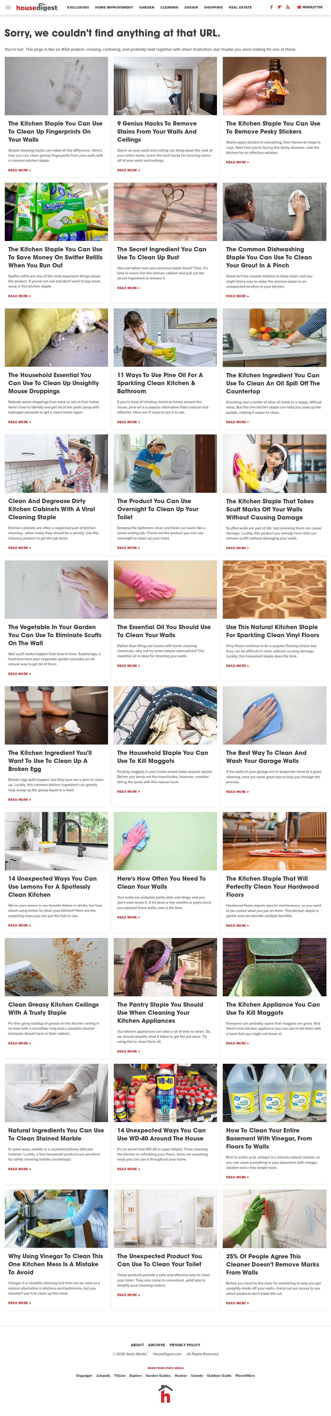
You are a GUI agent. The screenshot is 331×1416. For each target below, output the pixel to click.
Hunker (181, 1376)
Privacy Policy (185, 1345)
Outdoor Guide (219, 1376)
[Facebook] (271, 8)
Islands (197, 1376)
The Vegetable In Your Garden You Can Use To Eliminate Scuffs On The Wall (54, 636)
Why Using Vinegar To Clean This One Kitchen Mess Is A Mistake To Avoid (55, 1265)
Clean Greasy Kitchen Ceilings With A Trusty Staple (53, 1009)
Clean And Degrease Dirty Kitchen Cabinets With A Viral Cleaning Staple (51, 510)
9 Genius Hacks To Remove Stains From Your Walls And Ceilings (157, 132)
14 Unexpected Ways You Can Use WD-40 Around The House (161, 1135)
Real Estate (240, 7)
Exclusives (78, 7)
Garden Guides (158, 1376)
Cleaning (169, 7)
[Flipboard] (280, 8)
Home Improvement (114, 7)
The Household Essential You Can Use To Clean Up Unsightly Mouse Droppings (53, 384)
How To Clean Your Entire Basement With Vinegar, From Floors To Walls (269, 1139)
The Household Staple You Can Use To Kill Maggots (162, 757)
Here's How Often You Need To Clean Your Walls (161, 883)
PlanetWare (245, 1376)
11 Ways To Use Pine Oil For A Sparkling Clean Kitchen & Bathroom (160, 384)
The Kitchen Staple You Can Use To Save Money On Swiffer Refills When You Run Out (55, 258)
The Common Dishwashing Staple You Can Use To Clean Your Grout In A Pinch (269, 258)
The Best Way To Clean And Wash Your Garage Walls (266, 757)
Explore (135, 1376)
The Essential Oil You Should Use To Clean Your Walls (164, 632)
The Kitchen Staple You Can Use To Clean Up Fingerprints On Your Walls (55, 132)
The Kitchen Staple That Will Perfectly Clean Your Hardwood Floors (272, 887)
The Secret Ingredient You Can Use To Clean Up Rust (161, 254)
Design (191, 7)
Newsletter (309, 7)
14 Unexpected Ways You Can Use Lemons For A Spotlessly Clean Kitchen (52, 887)
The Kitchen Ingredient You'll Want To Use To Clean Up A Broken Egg (50, 761)
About (137, 1345)
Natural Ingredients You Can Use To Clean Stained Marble (56, 1135)
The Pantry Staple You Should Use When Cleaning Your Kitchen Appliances (160, 1013)
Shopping (213, 7)
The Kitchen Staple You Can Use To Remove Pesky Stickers (273, 128)
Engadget (84, 1376)
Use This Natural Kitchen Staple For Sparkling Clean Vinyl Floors (272, 632)
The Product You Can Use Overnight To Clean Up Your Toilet (157, 510)
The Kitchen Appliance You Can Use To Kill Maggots (273, 1009)
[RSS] (288, 8)
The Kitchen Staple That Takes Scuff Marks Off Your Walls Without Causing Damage (270, 510)
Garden (146, 7)
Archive (156, 1345)
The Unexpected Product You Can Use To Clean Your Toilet (159, 1261)
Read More (18, 170)
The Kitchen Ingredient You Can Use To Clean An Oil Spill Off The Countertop (273, 384)
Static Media (136, 1354)
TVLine (120, 1376)
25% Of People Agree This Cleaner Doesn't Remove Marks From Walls (272, 1265)
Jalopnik (103, 1376)
